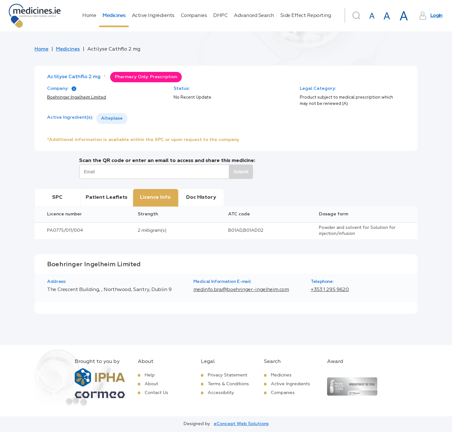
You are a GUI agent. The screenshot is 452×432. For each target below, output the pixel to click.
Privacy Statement (227, 375)
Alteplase (112, 118)
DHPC (220, 15)
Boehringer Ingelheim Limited (76, 97)
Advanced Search (254, 15)
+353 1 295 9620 (330, 289)
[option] (111, 118)
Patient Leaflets (106, 197)
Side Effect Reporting (305, 15)
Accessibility (221, 393)
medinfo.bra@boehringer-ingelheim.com (241, 289)
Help (150, 375)
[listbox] (111, 118)
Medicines (114, 15)
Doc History (201, 197)
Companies (194, 15)
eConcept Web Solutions (241, 424)
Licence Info (155, 197)
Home (89, 15)
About (151, 384)
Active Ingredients (153, 15)
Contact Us (156, 393)
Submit (241, 171)
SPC (57, 197)
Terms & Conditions (228, 384)
